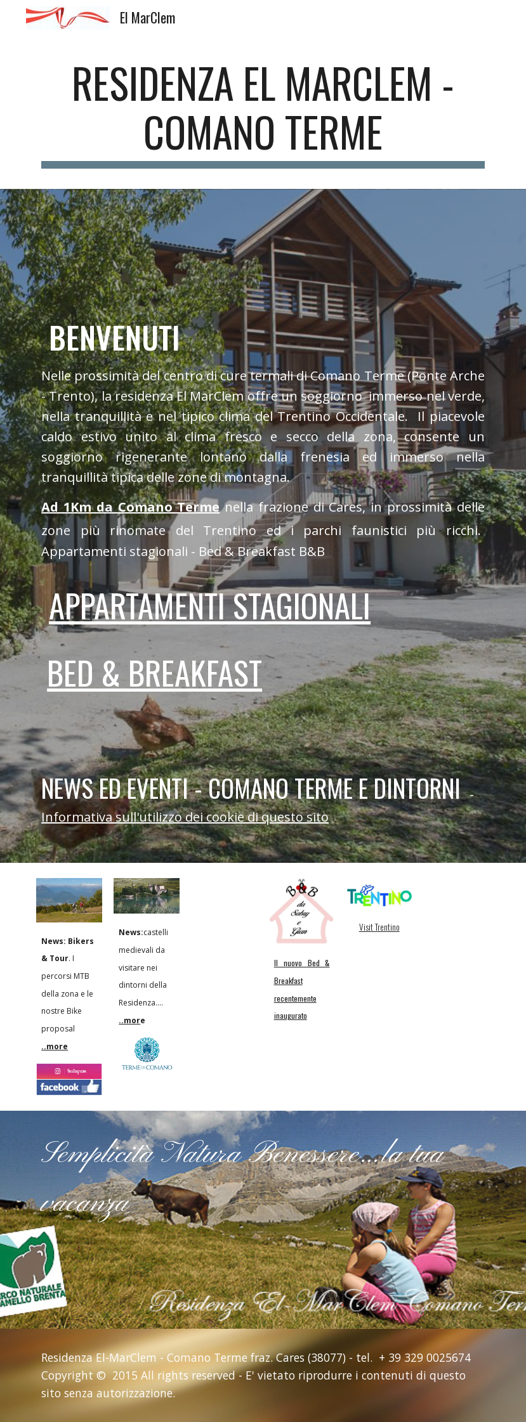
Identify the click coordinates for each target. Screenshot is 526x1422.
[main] (263, 113)
